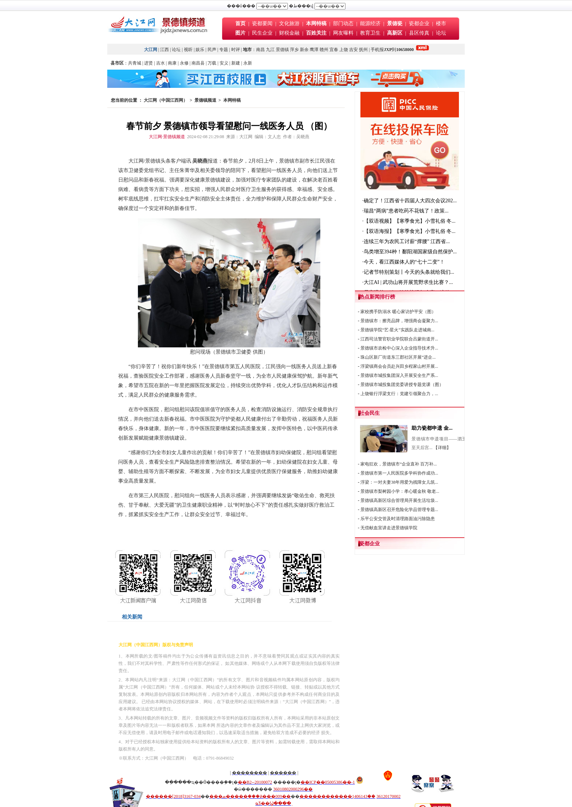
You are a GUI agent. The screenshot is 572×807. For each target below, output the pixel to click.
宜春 (333, 49)
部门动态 (343, 23)
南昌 (260, 49)
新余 (304, 49)
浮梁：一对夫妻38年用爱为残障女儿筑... (399, 482)
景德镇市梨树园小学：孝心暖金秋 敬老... (399, 491)
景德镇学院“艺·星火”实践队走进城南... (397, 329)
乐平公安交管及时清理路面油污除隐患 (397, 518)
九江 (270, 49)
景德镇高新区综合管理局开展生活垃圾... (399, 500)
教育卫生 (370, 33)
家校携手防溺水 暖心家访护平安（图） (398, 311)
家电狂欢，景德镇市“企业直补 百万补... (398, 464)
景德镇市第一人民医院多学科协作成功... (399, 473)
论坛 (441, 33)
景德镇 (282, 49)
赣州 (324, 49)
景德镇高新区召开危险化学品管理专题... (399, 509)
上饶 (343, 49)
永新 (247, 63)
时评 (236, 49)
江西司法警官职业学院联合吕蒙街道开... (399, 339)
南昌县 (198, 63)
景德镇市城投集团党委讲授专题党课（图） (402, 384)
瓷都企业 (419, 23)
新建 (235, 63)
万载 (212, 63)
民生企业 (262, 33)
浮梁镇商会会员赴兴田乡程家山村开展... (399, 366)
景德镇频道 (205, 100)
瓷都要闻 (263, 23)
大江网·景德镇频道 (167, 136)
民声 (212, 49)
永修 (184, 63)
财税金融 (289, 33)
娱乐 (200, 49)
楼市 (441, 23)
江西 (164, 49)
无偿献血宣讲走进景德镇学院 (388, 527)
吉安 (353, 49)
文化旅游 (289, 23)
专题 (223, 49)
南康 (172, 63)
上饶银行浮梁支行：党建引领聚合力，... (399, 393)
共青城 (134, 63)
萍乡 (294, 49)
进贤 (148, 63)
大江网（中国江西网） (166, 100)
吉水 (160, 63)
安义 (224, 63)
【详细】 (442, 447)
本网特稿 (232, 100)
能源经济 (370, 23)
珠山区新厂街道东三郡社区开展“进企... (398, 357)
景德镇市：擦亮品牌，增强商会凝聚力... (399, 320)
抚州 (363, 49)
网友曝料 (343, 33)
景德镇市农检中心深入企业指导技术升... (399, 348)
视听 (188, 49)
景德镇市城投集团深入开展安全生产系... (399, 375)
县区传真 (419, 33)
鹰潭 (314, 49)
